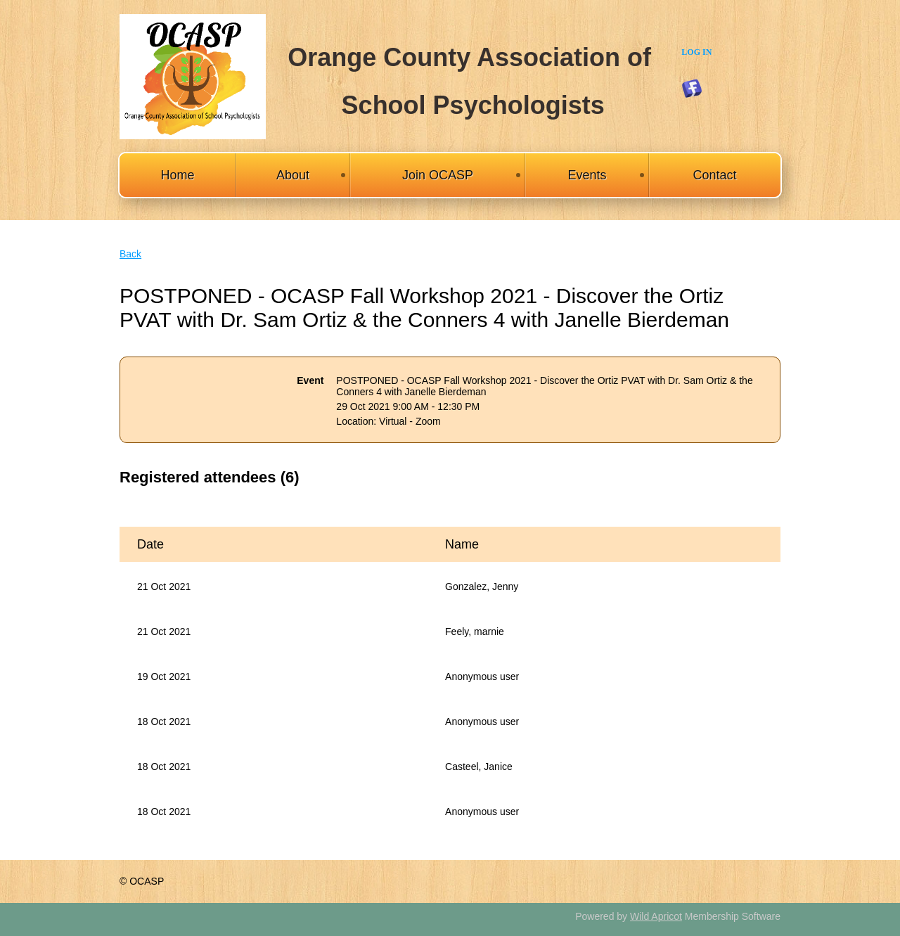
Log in (696, 52)
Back (130, 253)
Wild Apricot (656, 916)
